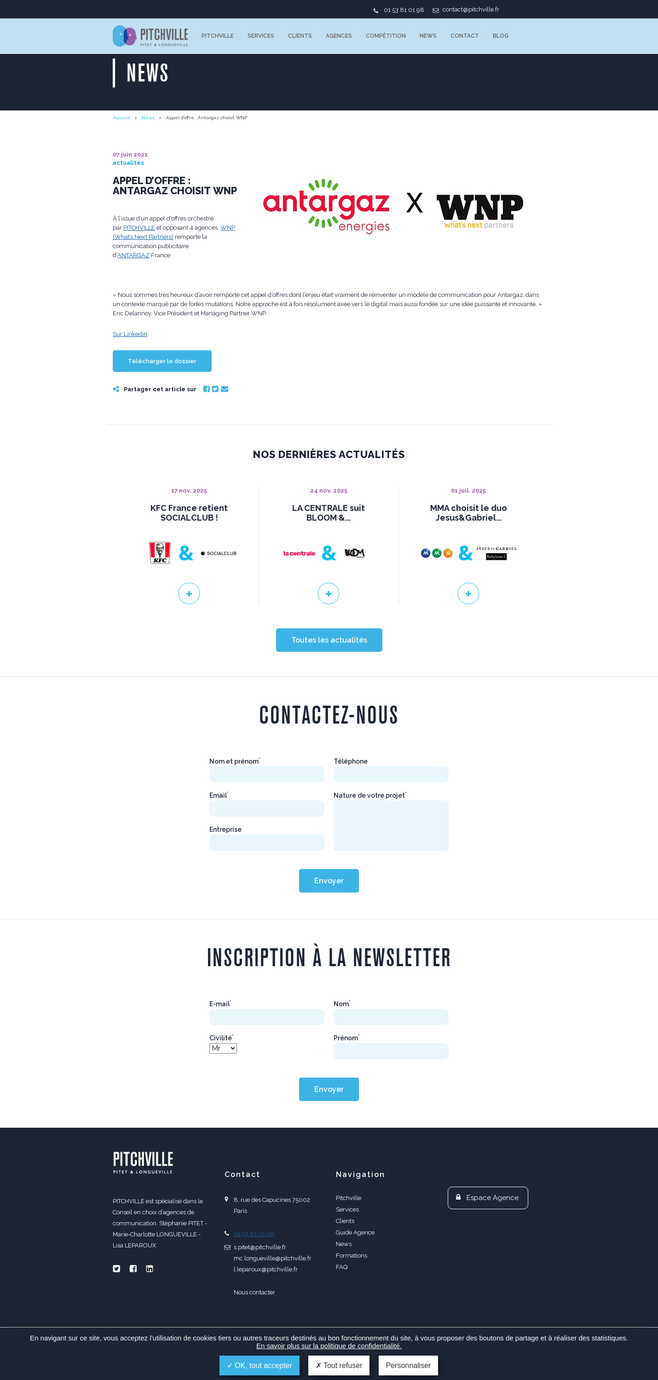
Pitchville (218, 36)
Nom (342, 1034)
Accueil (121, 117)
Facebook (206, 419)
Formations (351, 1285)
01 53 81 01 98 (404, 9)
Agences (339, 36)
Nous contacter (254, 1322)
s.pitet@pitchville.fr (260, 1277)
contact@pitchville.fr (471, 9)
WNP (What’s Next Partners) (361, 294)
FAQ (341, 1296)
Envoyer (329, 910)
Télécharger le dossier (162, 391)
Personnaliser (408, 1365)
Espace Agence (493, 1227)
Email (224, 419)
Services (261, 36)
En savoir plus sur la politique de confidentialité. (329, 1346)
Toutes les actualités (329, 670)
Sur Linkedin (130, 363)
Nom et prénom (234, 791)
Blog (500, 36)
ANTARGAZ (133, 304)
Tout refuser (339, 1365)
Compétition (386, 36)
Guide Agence (355, 1262)
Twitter (215, 419)
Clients (300, 36)
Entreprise (225, 859)
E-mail (220, 1034)
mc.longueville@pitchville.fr (273, 1288)
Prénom (347, 1068)
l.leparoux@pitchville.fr (266, 1299)
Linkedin (149, 1298)
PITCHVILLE (150, 35)
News (428, 36)
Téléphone (351, 791)
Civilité (221, 1068)
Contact (464, 36)
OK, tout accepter (259, 1365)
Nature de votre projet (370, 825)
